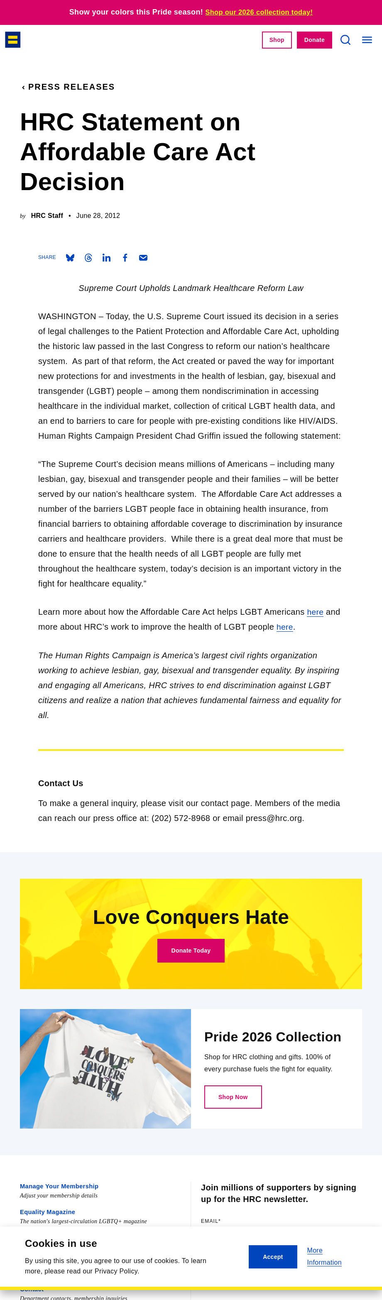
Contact (31, 1286)
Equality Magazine (46, 1210)
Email (228, 1220)
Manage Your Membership (57, 1185)
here (315, 611)
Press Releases (67, 86)
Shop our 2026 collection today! (259, 12)
